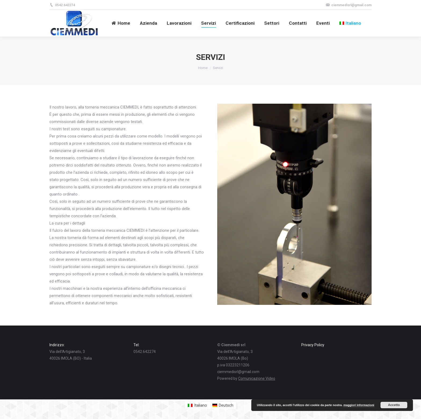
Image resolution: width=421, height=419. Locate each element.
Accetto (394, 405)
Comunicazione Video (256, 378)
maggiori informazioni (358, 405)
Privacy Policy (312, 345)
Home (203, 68)
